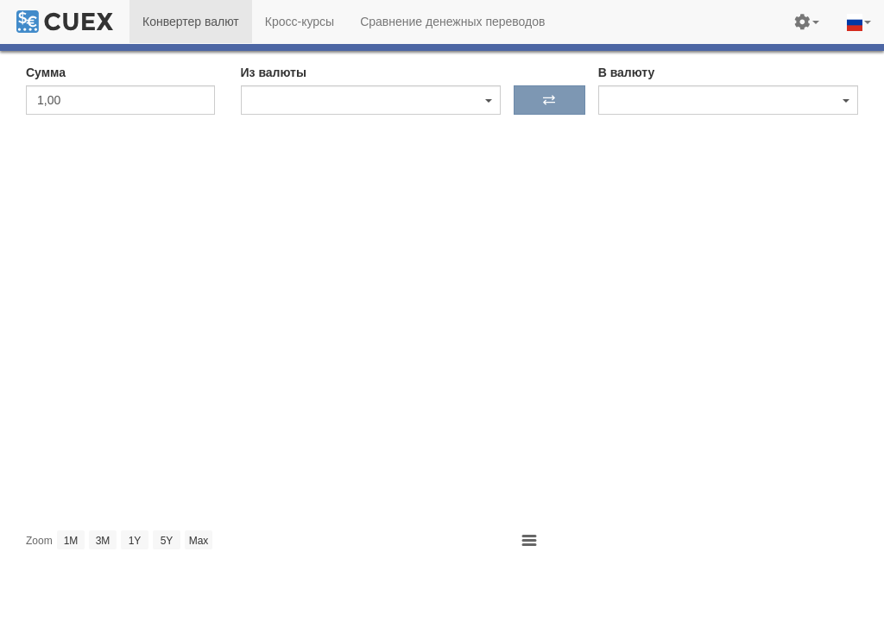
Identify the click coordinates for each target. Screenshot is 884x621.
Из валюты (273, 72)
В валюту (626, 72)
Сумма (46, 72)
